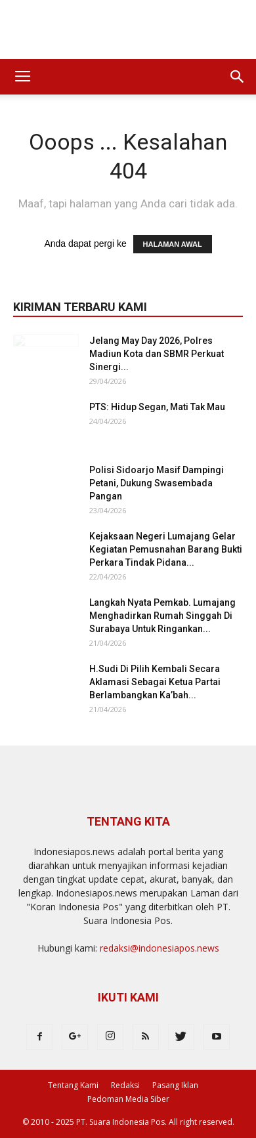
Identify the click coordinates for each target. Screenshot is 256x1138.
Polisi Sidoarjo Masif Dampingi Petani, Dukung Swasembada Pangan (156, 483)
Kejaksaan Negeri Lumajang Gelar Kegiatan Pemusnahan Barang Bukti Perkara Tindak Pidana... (165, 549)
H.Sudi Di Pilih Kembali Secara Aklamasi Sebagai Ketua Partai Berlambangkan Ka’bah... (155, 682)
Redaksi (125, 1085)
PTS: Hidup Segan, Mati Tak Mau (157, 407)
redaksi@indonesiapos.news (159, 948)
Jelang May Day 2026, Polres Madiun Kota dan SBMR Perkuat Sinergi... (156, 353)
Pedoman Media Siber (128, 1099)
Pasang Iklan (175, 1085)
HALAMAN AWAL (172, 244)
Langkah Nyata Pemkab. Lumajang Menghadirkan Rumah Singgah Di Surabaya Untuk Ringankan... (162, 615)
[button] (237, 77)
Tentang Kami (73, 1085)
